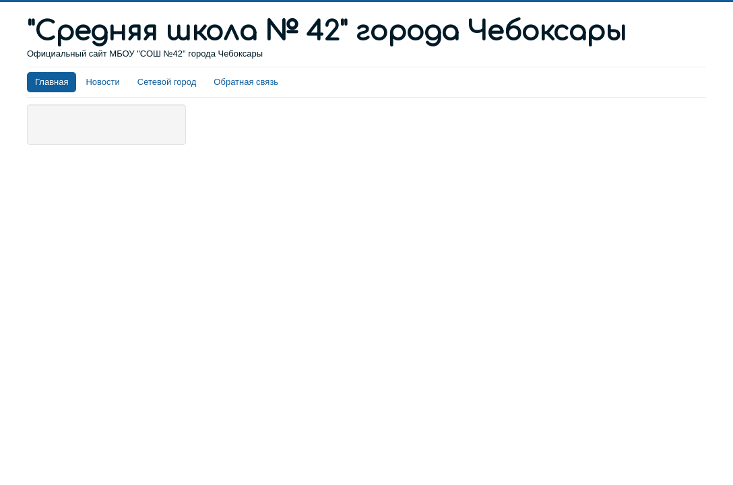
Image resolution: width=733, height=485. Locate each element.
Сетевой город (167, 82)
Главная (51, 82)
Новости (102, 82)
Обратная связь (246, 82)
